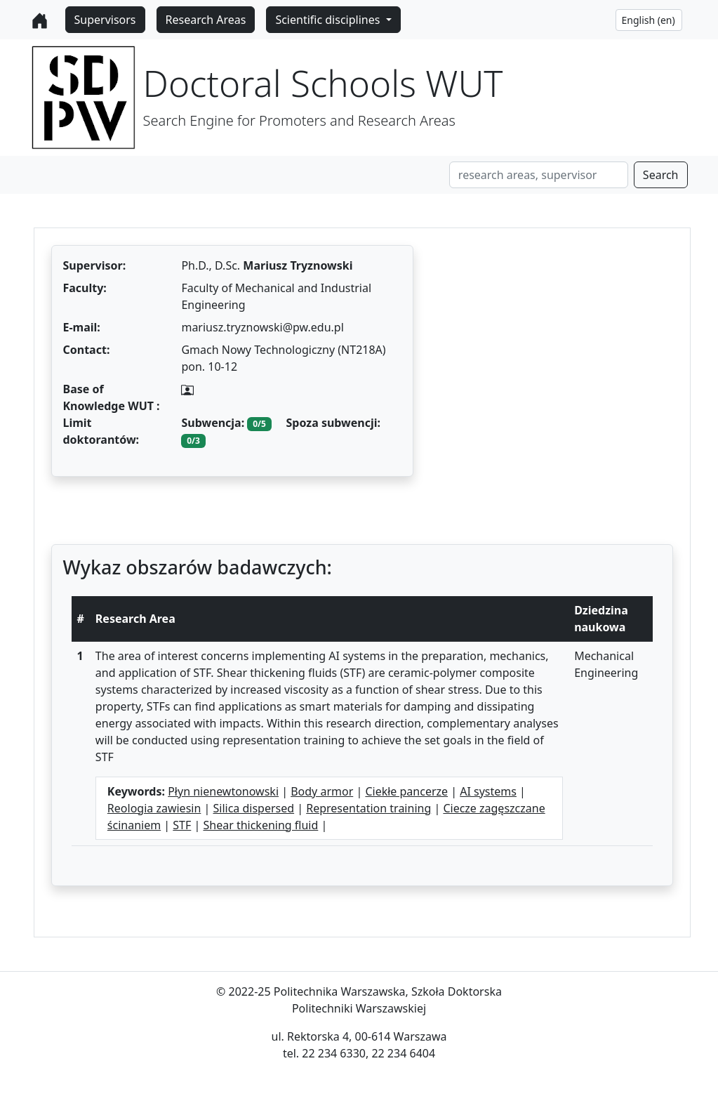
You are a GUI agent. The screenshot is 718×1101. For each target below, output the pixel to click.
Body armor (322, 791)
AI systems (488, 791)
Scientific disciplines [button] (329, 19)
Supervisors (105, 19)
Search (661, 175)
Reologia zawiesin (154, 808)
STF (182, 825)
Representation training (368, 808)
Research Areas (206, 19)
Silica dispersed (253, 808)
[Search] (538, 174)
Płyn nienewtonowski (223, 791)
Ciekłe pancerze (406, 791)
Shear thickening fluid (260, 825)
